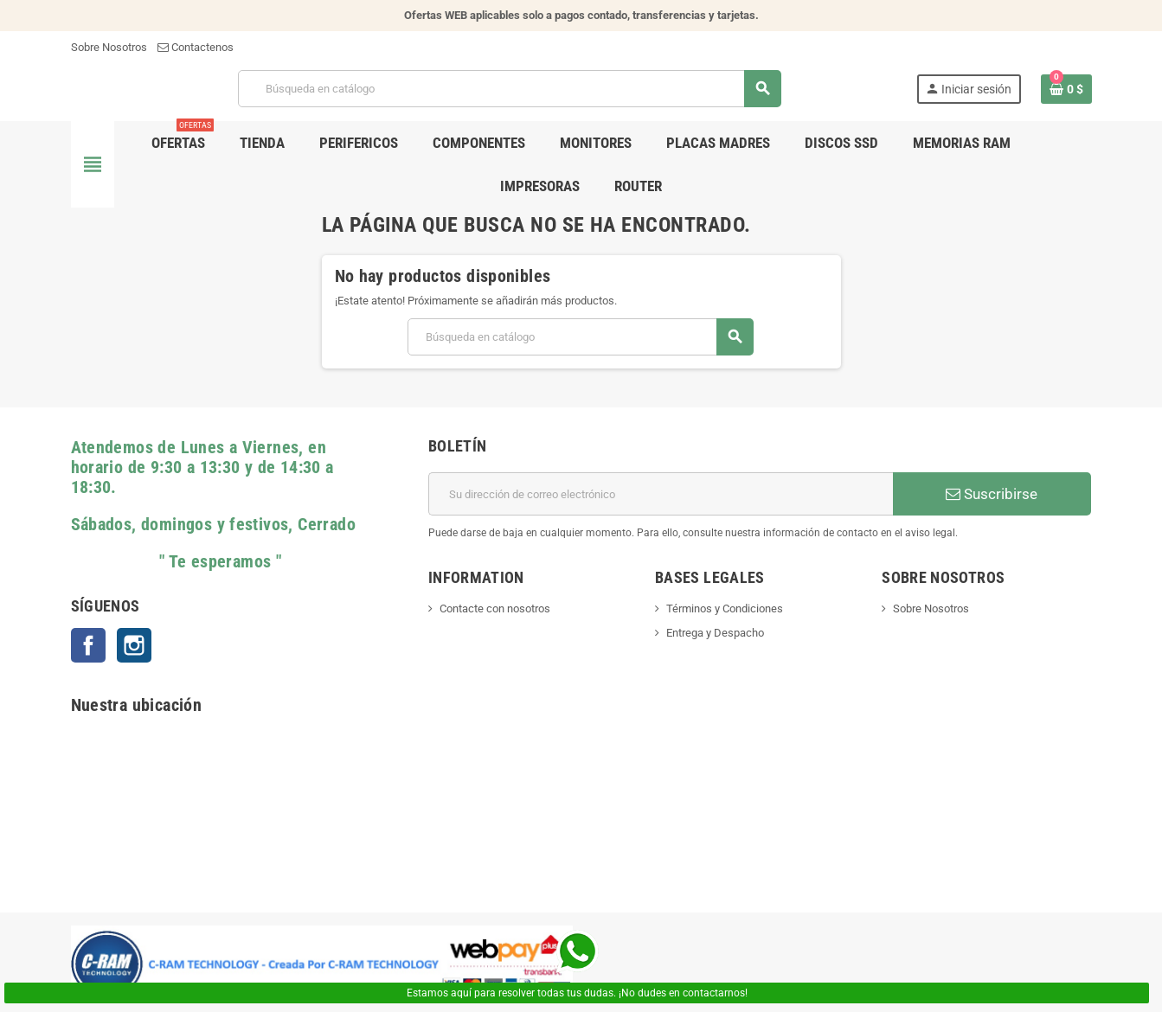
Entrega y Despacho (715, 632)
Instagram (134, 645)
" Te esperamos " (176, 562)
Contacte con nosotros (495, 608)
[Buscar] (509, 88)
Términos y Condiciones (724, 608)
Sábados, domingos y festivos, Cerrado (213, 525)
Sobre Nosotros (109, 47)
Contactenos (195, 47)
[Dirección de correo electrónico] (660, 494)
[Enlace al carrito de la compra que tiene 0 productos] (1066, 89)
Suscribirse (991, 494)
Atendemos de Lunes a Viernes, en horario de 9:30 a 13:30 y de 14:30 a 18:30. (202, 467)
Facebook (88, 645)
